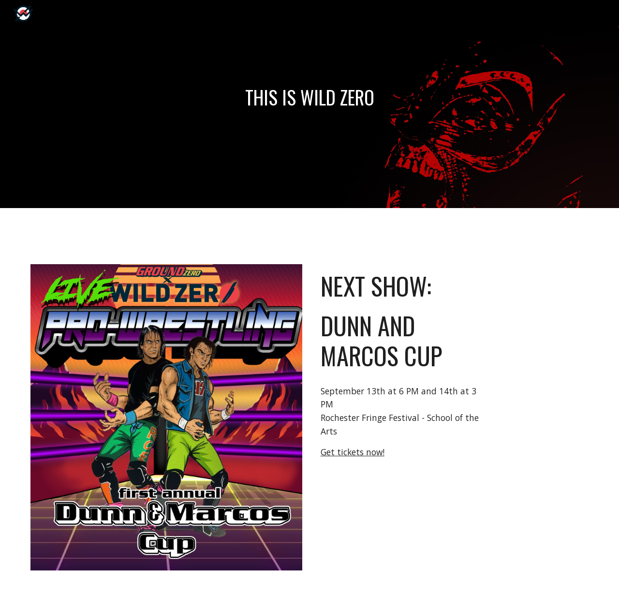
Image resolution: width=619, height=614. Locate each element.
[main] (309, 97)
